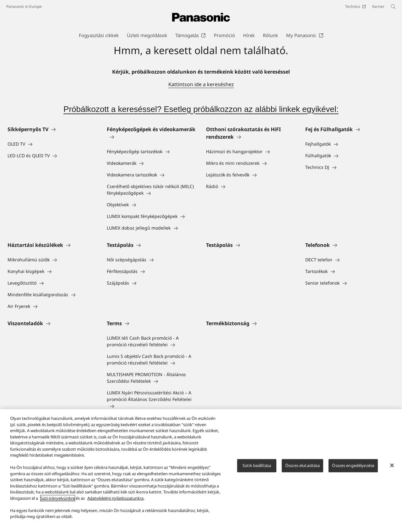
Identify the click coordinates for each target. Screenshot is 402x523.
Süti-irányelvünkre (58, 501)
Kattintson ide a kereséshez (201, 84)
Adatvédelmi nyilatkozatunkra (115, 501)
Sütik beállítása (256, 468)
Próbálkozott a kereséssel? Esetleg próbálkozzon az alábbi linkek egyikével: (201, 109)
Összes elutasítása (302, 468)
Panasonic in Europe (24, 6)
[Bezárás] (392, 469)
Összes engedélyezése (353, 468)
